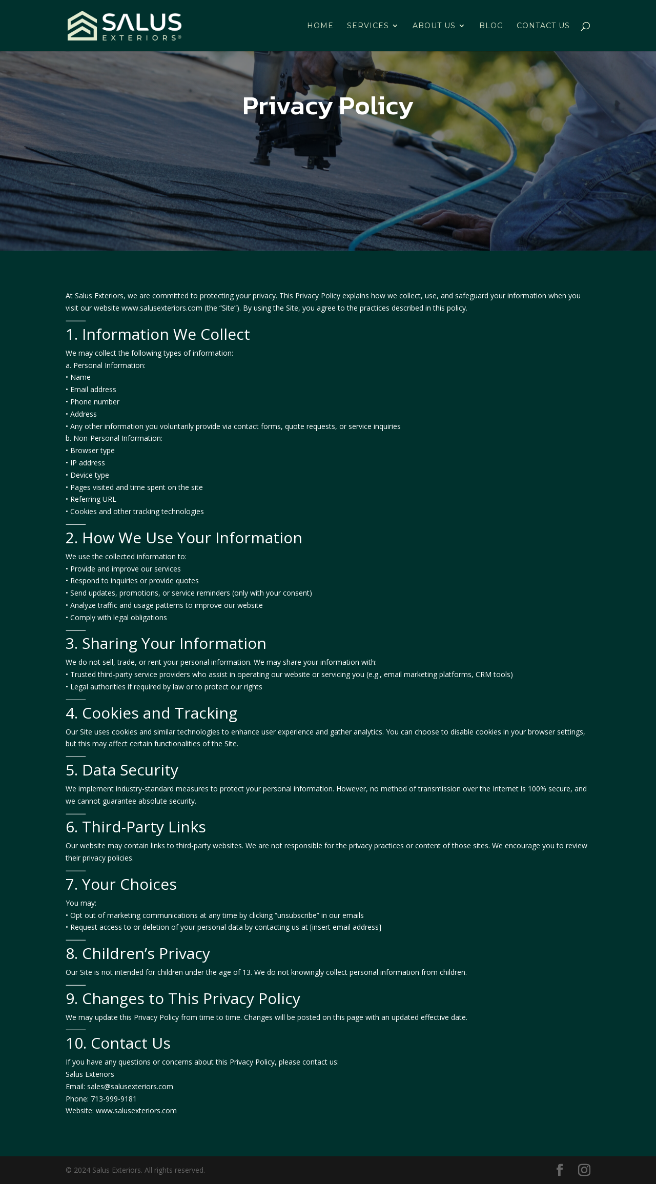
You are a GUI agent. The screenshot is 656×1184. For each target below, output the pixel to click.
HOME (320, 26)
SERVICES (368, 26)
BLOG (491, 26)
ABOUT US (434, 26)
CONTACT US (543, 26)
